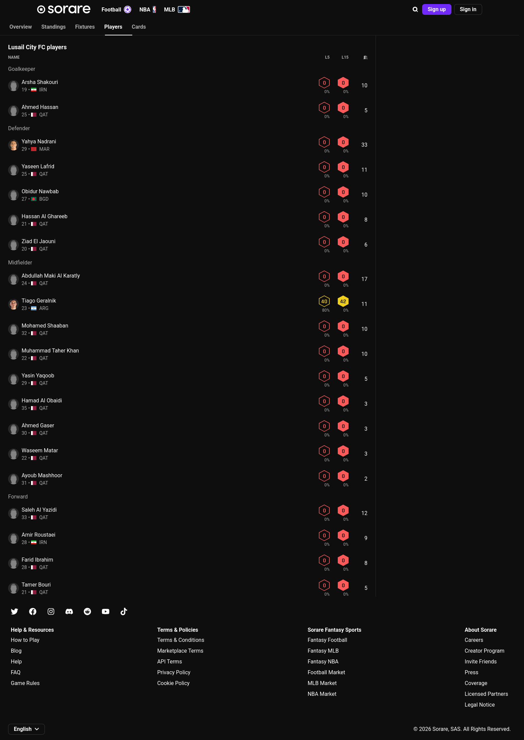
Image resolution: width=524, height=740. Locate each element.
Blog (16, 651)
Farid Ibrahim (37, 560)
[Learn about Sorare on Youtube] (105, 612)
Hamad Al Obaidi (42, 400)
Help (16, 661)
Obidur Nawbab (40, 191)
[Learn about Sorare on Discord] (69, 612)
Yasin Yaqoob (38, 375)
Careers (474, 640)
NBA (147, 9)
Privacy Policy (174, 672)
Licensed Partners (486, 694)
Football (116, 9)
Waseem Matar (40, 450)
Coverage (476, 683)
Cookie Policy (173, 683)
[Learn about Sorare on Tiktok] (123, 612)
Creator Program (484, 651)
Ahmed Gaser (38, 425)
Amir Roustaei (38, 535)
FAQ (16, 672)
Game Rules (25, 683)
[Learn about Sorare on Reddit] (87, 612)
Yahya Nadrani (39, 141)
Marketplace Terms (180, 651)
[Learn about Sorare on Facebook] (32, 612)
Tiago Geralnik (39, 300)
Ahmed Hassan (40, 107)
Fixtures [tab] (85, 27)
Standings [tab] (53, 27)
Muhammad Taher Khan (50, 350)
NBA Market (322, 694)
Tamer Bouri (36, 584)
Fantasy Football (327, 640)
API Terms (169, 661)
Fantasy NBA (323, 661)
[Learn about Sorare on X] (14, 612)
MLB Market (322, 683)
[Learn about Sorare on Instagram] (51, 612)
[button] (415, 9)
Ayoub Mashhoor (42, 475)
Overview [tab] (20, 27)
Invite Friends (481, 661)
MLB (177, 9)
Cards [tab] (139, 27)
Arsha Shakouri (40, 82)
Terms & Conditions (180, 640)
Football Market (326, 672)
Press (471, 672)
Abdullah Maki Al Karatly (51, 276)
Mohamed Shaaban (45, 325)
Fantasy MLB (323, 651)
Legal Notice (480, 705)
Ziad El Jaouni (38, 241)
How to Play (25, 640)
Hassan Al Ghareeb (44, 216)
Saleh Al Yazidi (39, 510)
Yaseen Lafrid (38, 166)
